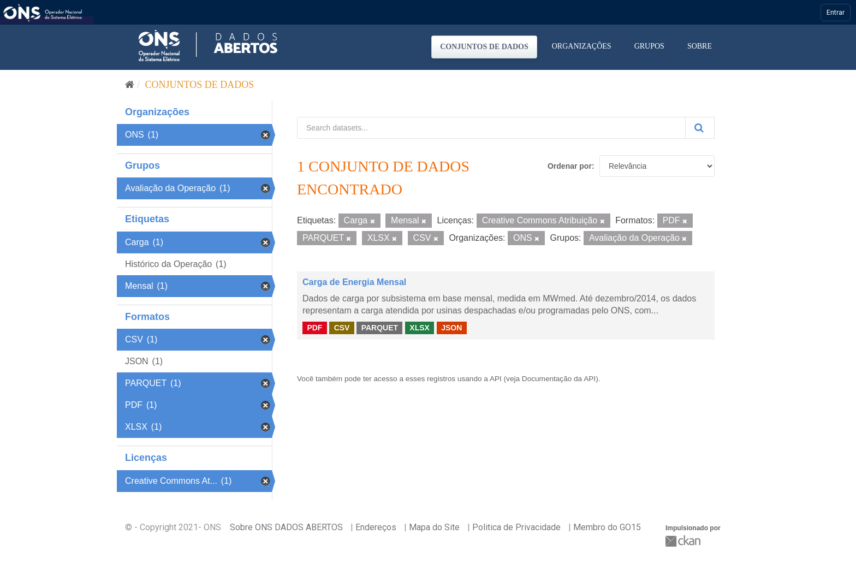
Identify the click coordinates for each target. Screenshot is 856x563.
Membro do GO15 (607, 527)
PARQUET (379, 327)
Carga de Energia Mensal (354, 282)
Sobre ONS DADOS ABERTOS (286, 527)
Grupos (649, 46)
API (496, 379)
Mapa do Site (434, 527)
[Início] (129, 84)
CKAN (684, 541)
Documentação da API (559, 379)
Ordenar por (570, 166)
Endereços (375, 527)
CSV (342, 327)
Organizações (581, 46)
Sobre (699, 46)
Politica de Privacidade (516, 527)
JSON (451, 327)
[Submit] (700, 128)
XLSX (419, 327)
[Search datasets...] (491, 128)
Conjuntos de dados (484, 47)
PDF (314, 327)
